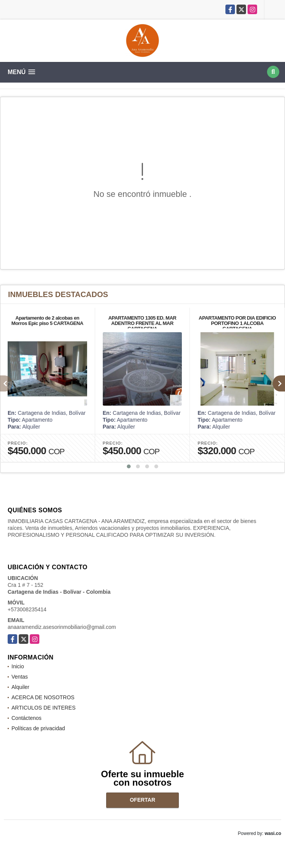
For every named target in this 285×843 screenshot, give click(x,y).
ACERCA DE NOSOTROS (42, 697)
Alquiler (20, 687)
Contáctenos (26, 718)
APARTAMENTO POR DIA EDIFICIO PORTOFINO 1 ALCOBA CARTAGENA (237, 323)
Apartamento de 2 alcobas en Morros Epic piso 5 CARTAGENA (47, 320)
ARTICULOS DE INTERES (43, 708)
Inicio (17, 666)
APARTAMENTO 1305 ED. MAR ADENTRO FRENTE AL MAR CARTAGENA (142, 323)
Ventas (19, 677)
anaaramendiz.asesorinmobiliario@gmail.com (62, 627)
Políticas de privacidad (38, 728)
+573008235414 (27, 609)
